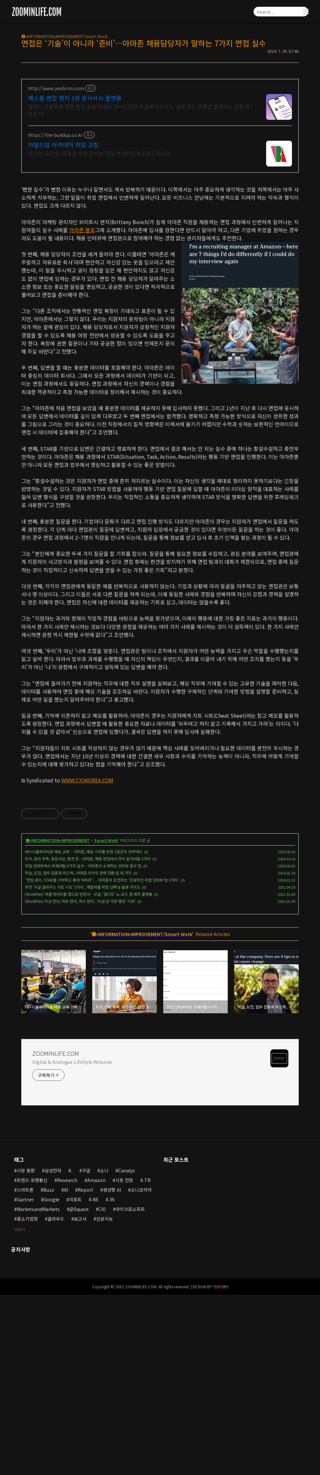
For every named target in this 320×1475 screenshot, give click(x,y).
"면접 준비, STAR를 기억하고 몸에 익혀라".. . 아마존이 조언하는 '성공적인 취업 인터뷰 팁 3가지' (102, 1060)
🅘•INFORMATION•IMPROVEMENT (58, 1020)
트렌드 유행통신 (32, 1360)
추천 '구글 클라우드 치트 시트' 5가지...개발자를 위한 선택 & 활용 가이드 (82, 1067)
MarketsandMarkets (38, 1389)
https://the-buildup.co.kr (55, 135)
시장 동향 (26, 1350)
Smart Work (106, 1020)
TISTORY (220, 1467)
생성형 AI (112, 1370)
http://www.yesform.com (56, 88)
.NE (95, 1379)
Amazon (96, 1360)
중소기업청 (27, 1399)
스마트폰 (25, 1370)
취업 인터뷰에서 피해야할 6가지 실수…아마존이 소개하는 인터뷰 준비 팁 (83, 1046)
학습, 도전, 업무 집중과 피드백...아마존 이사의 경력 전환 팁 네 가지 (78, 1053)
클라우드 (55, 1399)
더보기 (19, 1409)
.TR (147, 1360)
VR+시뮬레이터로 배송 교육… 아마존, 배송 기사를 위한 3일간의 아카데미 (83, 1032)
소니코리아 (141, 1370)
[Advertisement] (160, 224)
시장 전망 (124, 1360)
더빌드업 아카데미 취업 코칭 (63, 144)
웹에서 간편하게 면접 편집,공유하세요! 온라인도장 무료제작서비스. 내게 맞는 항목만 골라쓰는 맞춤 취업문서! (139, 110)
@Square (79, 1389)
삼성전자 (53, 1350)
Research (67, 1360)
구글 (86, 1350)
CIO (102, 1389)
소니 (104, 1350)
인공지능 (104, 1399)
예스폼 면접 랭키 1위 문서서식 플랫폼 (75, 98)
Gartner (25, 1379)
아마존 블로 (82, 320)
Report (85, 1370)
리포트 (75, 1379)
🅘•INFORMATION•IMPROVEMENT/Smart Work (64, 36)
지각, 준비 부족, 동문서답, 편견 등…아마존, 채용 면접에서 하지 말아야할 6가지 (88, 1039)
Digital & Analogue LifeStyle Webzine (72, 1242)
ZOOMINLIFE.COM (55, 1233)
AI (66, 1370)
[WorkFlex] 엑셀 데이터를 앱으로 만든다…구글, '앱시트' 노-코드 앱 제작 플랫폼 (88, 1074)
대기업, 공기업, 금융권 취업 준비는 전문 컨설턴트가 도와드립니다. (100, 153)
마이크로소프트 (130, 1389)
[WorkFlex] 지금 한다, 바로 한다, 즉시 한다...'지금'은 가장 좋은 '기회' (80, 1081)
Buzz (48, 1370)
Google (51, 1379)
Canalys (126, 1350)
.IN (111, 1379)
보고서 (80, 1399)
